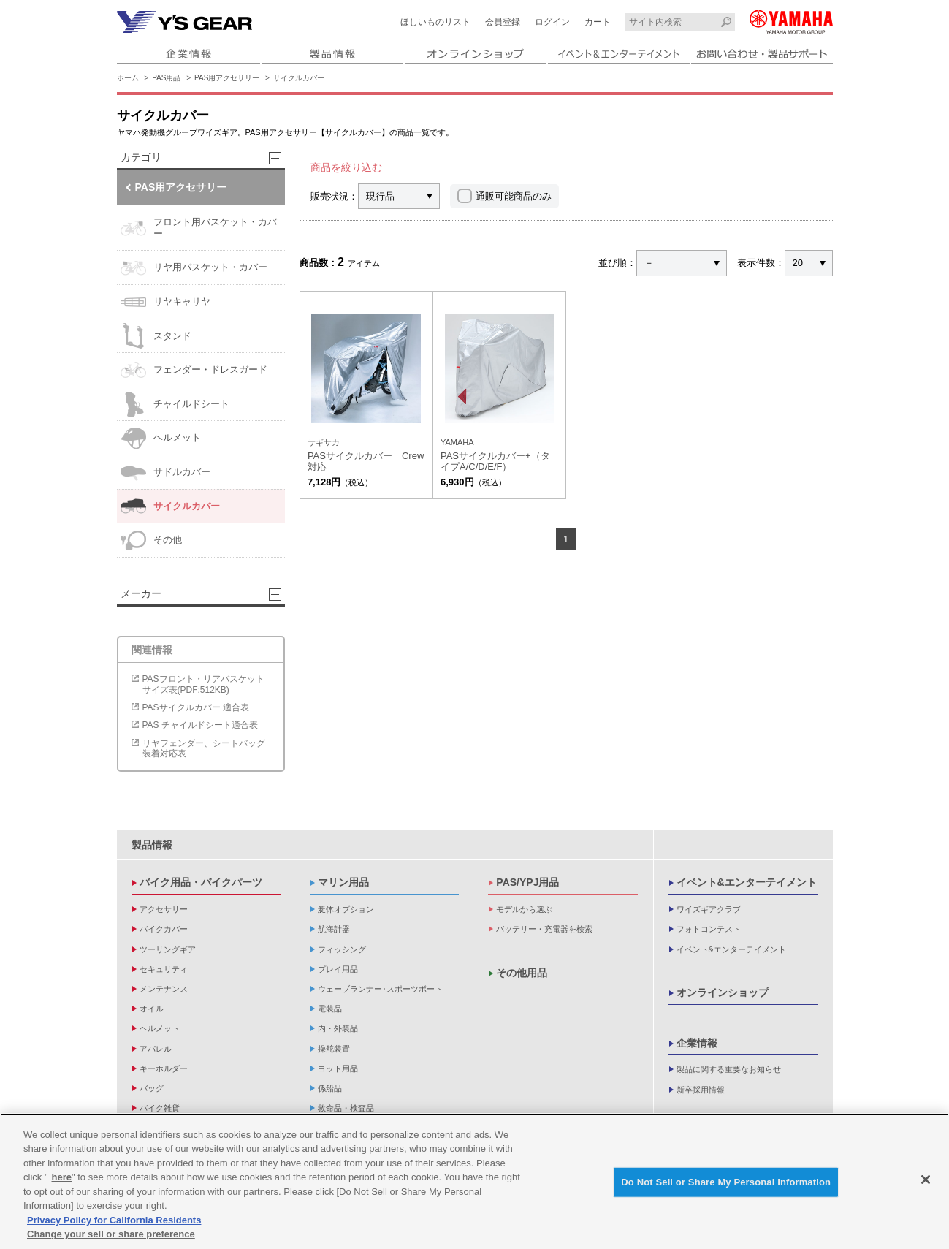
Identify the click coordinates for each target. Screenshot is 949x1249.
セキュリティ (164, 969)
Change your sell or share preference (111, 1235)
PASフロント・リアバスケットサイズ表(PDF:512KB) (203, 684)
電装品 (330, 1008)
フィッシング (342, 949)
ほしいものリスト (435, 22)
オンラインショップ (723, 992)
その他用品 (521, 973)
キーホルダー (164, 1068)
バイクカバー (164, 929)
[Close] (926, 1181)
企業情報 (697, 1043)
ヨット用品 (338, 1068)
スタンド (156, 336)
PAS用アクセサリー (226, 78)
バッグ (152, 1088)
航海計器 (334, 929)
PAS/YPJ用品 (527, 882)
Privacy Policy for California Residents (114, 1221)
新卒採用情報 (701, 1089)
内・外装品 (338, 1028)
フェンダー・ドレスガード (194, 370)
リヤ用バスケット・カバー (194, 268)
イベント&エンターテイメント (747, 882)
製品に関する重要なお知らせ (729, 1069)
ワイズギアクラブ (709, 909)
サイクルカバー (298, 78)
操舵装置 (334, 1048)
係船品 (330, 1088)
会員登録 (502, 22)
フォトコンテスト (709, 929)
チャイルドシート (175, 404)
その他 (151, 540)
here (62, 1178)
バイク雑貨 (160, 1108)
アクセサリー (164, 909)
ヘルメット (161, 438)
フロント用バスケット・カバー (199, 228)
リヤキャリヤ (165, 302)
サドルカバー (165, 472)
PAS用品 (166, 78)
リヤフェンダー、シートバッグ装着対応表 (203, 748)
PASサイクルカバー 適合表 (195, 707)
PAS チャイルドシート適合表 (200, 725)
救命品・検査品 (346, 1108)
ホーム (128, 78)
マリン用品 (343, 882)
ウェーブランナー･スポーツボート (380, 988)
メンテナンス (164, 988)
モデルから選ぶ (524, 909)
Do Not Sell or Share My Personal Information (726, 1182)
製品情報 (152, 845)
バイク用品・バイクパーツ (201, 882)
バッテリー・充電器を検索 (544, 929)
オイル (152, 1008)
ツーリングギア (168, 949)
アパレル (156, 1048)
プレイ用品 (338, 969)
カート (597, 22)
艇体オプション (346, 909)
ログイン (552, 22)
